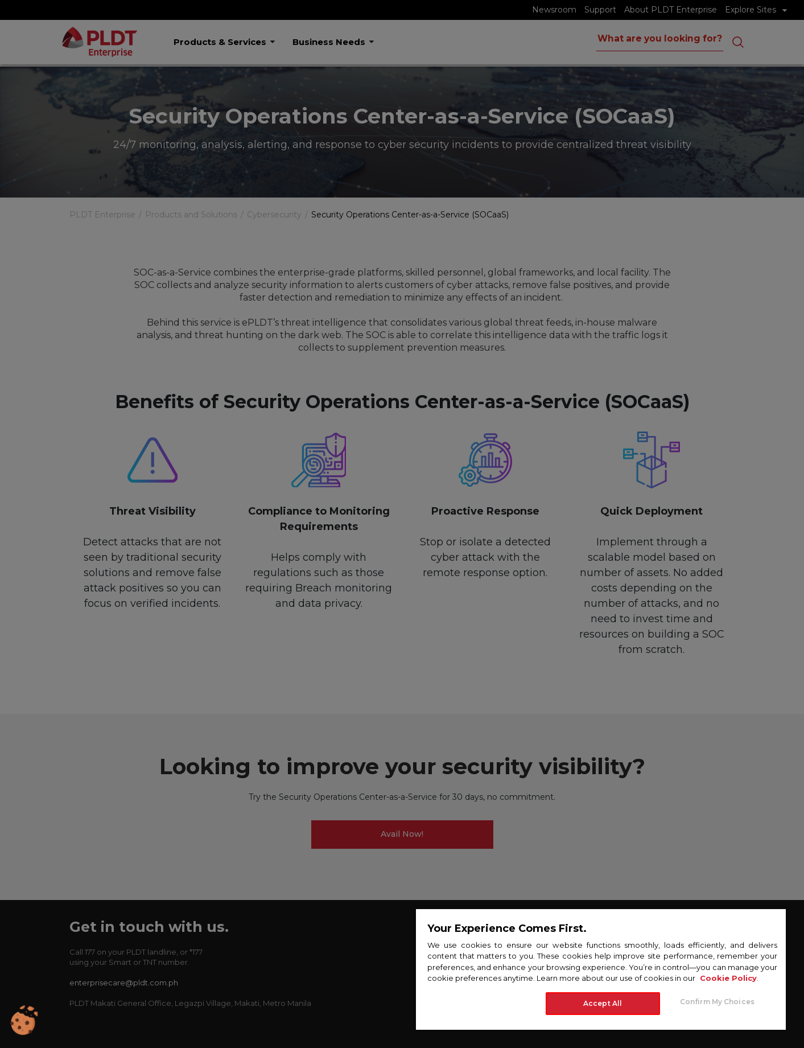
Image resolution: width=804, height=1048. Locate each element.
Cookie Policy (728, 978)
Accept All (602, 1003)
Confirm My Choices (717, 1001)
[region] (601, 969)
